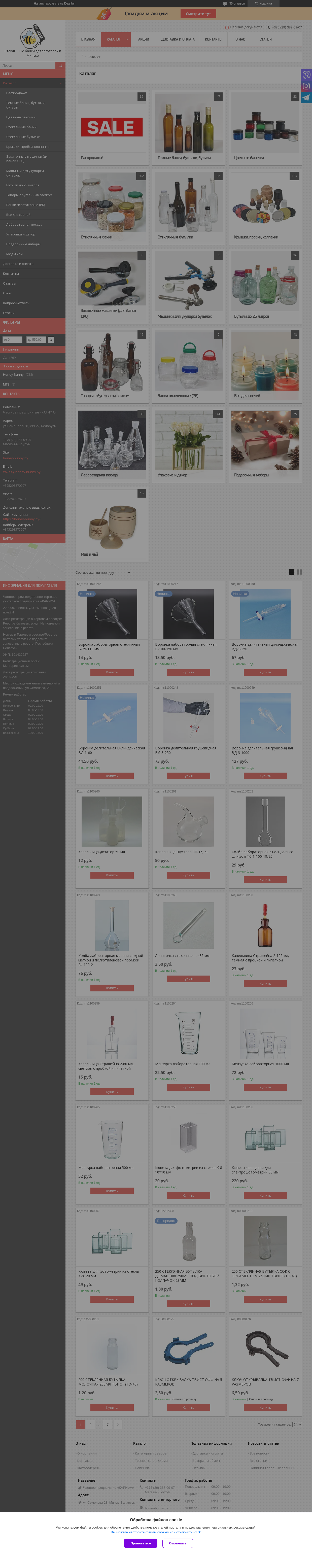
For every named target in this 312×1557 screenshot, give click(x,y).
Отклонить (177, 1543)
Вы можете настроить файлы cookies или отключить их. (154, 1532)
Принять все (140, 1543)
